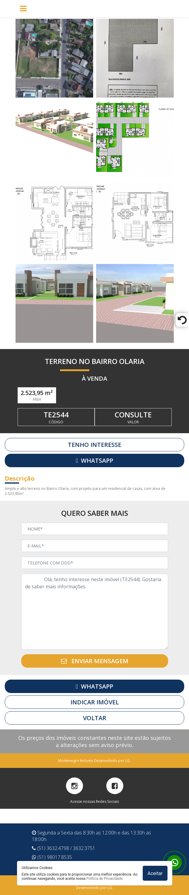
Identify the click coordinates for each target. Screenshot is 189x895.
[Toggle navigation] (97, 8)
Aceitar (155, 873)
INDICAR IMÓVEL (94, 702)
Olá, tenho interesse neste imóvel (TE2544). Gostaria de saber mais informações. (94, 611)
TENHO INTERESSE (94, 445)
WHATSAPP (94, 460)
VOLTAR (94, 718)
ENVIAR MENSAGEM (94, 661)
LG (127, 760)
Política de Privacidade (104, 879)
